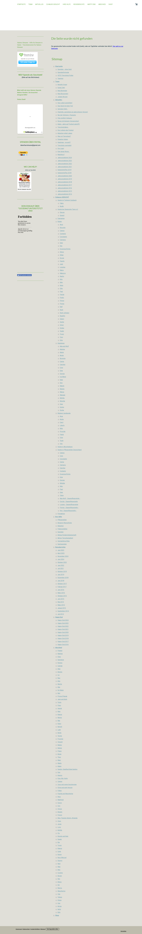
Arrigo (60, 906)
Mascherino (61, 891)
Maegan (62, 395)
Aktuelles (39, 4)
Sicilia (62, 410)
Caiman (60, 666)
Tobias (60, 897)
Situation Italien (63, 139)
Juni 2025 (61, 550)
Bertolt (60, 727)
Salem (62, 319)
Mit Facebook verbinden (24, 275)
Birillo (59, 733)
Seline (62, 407)
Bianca (60, 714)
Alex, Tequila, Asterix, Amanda (67, 818)
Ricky (59, 724)
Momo (60, 717)
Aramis (60, 775)
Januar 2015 (62, 608)
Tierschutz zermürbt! (64, 145)
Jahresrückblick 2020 (65, 176)
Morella (62, 401)
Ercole (62, 258)
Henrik (60, 708)
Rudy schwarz (64, 313)
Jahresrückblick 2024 (65, 158)
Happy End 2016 (63, 644)
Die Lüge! (61, 148)
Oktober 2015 (62, 596)
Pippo (60, 751)
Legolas (62, 267)
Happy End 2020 (63, 632)
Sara (61, 404)
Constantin (63, 237)
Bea (59, 678)
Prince (62, 301)
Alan (59, 669)
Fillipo (60, 791)
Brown (60, 876)
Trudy (61, 441)
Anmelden (123, 931)
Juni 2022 (61, 565)
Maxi (59, 760)
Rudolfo (62, 316)
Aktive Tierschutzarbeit (65, 538)
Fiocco (60, 815)
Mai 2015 (61, 602)
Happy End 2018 (63, 638)
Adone (60, 748)
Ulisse (60, 809)
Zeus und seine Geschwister (67, 784)
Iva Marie (63, 377)
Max (59, 711)
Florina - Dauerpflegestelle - (69, 508)
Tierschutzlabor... (63, 127)
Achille (60, 830)
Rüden (60, 221)
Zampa (60, 781)
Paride (62, 294)
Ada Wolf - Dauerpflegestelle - (70, 498)
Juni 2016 (61, 590)
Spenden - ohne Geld (64, 69)
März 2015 (61, 605)
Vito (61, 444)
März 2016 (61, 593)
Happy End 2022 (63, 626)
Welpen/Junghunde (64, 413)
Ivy (59, 675)
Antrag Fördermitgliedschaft (67, 535)
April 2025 (61, 553)
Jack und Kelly (62, 699)
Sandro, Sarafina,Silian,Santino (67, 769)
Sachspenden (62, 544)
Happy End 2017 (63, 641)
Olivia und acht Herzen (65, 787)
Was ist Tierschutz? (64, 136)
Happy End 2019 (63, 635)
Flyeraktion (61, 514)
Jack (61, 264)
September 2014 (63, 611)
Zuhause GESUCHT (53, 4)
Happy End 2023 (63, 623)
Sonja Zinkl (61, 88)
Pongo (62, 304)
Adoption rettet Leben (65, 133)
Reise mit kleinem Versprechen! (68, 121)
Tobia (61, 495)
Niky (61, 282)
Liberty (62, 425)
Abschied (102, 4)
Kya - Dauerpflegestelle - (68, 511)
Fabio (62, 203)
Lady (59, 730)
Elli (59, 885)
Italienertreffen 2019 (64, 170)
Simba (62, 328)
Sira (59, 772)
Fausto (62, 261)
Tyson (62, 334)
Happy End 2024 (63, 620)
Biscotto (62, 228)
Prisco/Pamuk (62, 696)
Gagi (61, 243)
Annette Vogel (62, 84)
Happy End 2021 (63, 629)
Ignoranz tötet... (63, 109)
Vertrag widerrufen (52, 929)
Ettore (62, 252)
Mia (59, 687)
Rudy (61, 310)
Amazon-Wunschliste (65, 523)
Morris (60, 888)
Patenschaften (62, 529)
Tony (61, 337)
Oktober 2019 (62, 571)
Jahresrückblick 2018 (65, 182)
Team (30, 4)
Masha (62, 389)
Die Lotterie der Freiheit (65, 130)
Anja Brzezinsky (63, 94)
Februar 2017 (62, 587)
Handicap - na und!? (64, 142)
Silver (62, 325)
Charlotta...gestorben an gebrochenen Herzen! (73, 112)
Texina (60, 736)
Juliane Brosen (62, 97)
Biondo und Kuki (63, 836)
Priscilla (62, 431)
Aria (59, 681)
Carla (59, 851)
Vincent (60, 742)
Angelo (60, 812)
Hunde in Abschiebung (65, 447)
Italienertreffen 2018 (64, 173)
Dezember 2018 (63, 578)
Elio (61, 246)
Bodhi (62, 206)
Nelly (59, 909)
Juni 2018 (61, 581)
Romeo (60, 663)
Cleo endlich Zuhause (65, 118)
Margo (62, 392)
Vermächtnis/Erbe (64, 541)
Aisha (62, 419)
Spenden (60, 532)
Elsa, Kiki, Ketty (63, 778)
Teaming (60, 78)
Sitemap (43, 929)
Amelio (60, 672)
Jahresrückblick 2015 (65, 191)
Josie (59, 824)
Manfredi (61, 800)
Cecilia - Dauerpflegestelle (69, 501)
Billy (59, 912)
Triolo (59, 702)
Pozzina (60, 739)
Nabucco (63, 273)
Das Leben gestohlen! (65, 103)
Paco (59, 705)
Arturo (60, 882)
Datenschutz (26, 929)
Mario (62, 270)
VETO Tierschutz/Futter (65, 75)
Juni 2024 (61, 559)
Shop (111, 4)
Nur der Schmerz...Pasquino (67, 115)
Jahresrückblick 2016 (65, 188)
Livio (59, 827)
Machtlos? (61, 154)
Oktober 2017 (62, 584)
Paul (61, 291)
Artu (59, 870)
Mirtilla (62, 398)
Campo (62, 231)
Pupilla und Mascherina (65, 794)
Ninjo (61, 285)
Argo (61, 224)
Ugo (59, 903)
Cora (61, 368)
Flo (59, 833)
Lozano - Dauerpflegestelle (69, 504)
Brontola (62, 358)
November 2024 (63, 556)
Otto (61, 288)
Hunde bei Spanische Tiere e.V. (68, 209)
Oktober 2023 (62, 562)
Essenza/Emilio (65, 249)
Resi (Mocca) (62, 857)
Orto (61, 340)
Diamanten (61, 218)
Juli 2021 (61, 568)
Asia (61, 416)
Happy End (91, 4)
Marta (59, 763)
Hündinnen (61, 343)
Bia (59, 842)
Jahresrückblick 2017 (65, 185)
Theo (59, 757)
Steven (62, 212)
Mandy (62, 386)
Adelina (62, 349)
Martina (60, 654)
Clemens (63, 240)
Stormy (60, 861)
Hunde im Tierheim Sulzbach (67, 200)
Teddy (62, 331)
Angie (62, 355)
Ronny (60, 854)
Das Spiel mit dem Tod (65, 106)
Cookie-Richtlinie (35, 929)
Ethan (61, 255)
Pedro (62, 298)
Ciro (59, 806)
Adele (62, 352)
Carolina (62, 364)
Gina (61, 371)
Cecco (60, 803)
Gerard (62, 215)
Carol (61, 422)
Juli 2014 (61, 614)
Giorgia (62, 374)
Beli (59, 693)
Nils (61, 279)
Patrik (62, 434)
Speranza (61, 660)
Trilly (61, 438)
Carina (62, 361)
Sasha (62, 322)
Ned (59, 864)
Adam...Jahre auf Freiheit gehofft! (69, 124)
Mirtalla (62, 483)
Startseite (21, 4)
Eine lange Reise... (64, 151)
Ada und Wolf (64, 346)
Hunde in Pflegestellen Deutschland (69, 450)
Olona (59, 900)
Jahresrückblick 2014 (65, 194)
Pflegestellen (62, 520)
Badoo (60, 745)
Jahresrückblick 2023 (65, 161)
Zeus (59, 821)
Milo (61, 428)
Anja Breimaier (62, 91)
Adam (59, 766)
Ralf (61, 307)
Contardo (63, 234)
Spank (60, 839)
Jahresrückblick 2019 (65, 179)
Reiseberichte (78, 4)
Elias (59, 657)
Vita (59, 894)
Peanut (60, 651)
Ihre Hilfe (67, 4)
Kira (61, 383)
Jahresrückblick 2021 (65, 167)
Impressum (19, 929)
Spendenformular (63, 72)
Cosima (60, 873)
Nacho (62, 276)
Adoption (61, 526)
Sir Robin (61, 690)
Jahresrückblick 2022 (65, 164)
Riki (59, 879)
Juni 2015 (61, 599)
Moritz (60, 684)
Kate (61, 380)
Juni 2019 (61, 574)
